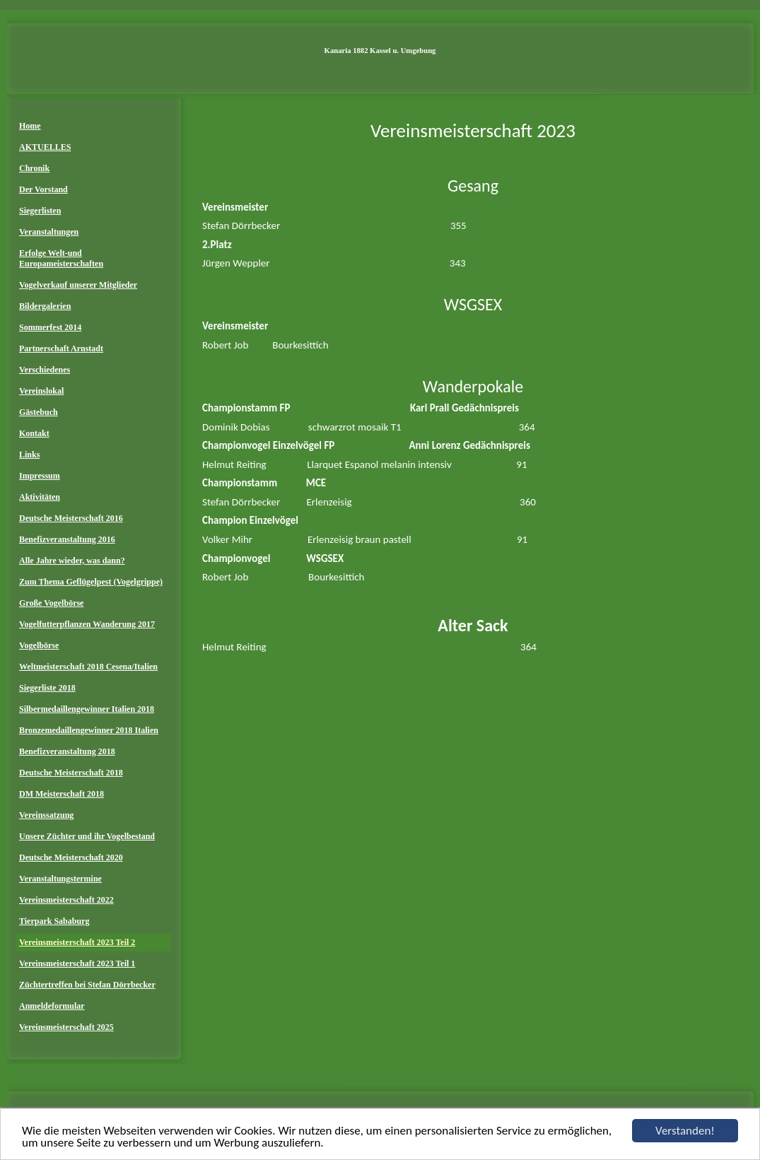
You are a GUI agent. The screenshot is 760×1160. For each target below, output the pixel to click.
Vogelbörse (39, 645)
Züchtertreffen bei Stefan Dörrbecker (87, 985)
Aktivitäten (39, 497)
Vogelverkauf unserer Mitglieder (78, 285)
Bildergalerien (45, 306)
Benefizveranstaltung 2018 (67, 751)
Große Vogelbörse (51, 603)
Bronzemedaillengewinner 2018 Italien (88, 730)
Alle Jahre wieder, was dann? (72, 561)
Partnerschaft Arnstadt (61, 348)
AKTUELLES (45, 147)
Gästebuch (38, 412)
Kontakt (34, 433)
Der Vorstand (43, 189)
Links (29, 454)
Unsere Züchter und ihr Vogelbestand (87, 836)
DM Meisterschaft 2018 (61, 794)
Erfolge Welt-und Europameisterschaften (61, 258)
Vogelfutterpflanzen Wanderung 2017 (87, 624)
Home (30, 126)
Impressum (39, 476)
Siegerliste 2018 (47, 688)
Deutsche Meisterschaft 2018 (71, 773)
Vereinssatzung (46, 815)
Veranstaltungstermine (60, 879)
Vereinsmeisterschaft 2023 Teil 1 (77, 963)
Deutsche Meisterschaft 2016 (71, 518)
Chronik (34, 168)
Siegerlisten (40, 211)
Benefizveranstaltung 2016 (67, 539)
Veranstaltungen (48, 232)
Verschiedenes (44, 370)
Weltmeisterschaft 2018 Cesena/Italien (88, 667)
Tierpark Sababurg (54, 921)
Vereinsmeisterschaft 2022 (66, 900)
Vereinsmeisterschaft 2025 (66, 1027)
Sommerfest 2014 (50, 327)
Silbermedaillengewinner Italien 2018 (86, 709)
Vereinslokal (41, 391)
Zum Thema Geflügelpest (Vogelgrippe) (91, 582)
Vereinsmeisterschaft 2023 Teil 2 (77, 942)
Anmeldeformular (52, 1006)
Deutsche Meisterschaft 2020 (71, 857)
